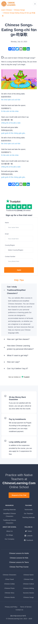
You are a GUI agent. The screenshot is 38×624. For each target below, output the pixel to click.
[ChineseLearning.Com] (8, 4)
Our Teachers (28, 513)
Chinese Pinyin (9, 588)
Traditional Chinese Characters (9, 521)
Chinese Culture (28, 584)
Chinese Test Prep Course (19, 567)
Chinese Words (9, 597)
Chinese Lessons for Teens (19, 562)
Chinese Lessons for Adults (19, 553)
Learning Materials (9, 509)
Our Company (9, 539)
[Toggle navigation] (35, 4)
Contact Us (19, 610)
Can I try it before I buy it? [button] (17, 368)
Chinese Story (9, 593)
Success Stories (28, 593)
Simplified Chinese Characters (9, 515)
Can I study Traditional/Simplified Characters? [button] (16, 290)
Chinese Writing (28, 588)
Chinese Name (29, 575)
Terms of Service (26, 607)
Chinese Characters (9, 575)
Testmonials (29, 509)
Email (7, 234)
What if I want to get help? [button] (17, 355)
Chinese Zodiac (9, 584)
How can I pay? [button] (13, 362)
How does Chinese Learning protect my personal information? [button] (20, 347)
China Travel (9, 579)
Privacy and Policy (11, 607)
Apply (19, 270)
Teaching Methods (28, 517)
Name (7, 222)
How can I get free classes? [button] (18, 339)
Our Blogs (9, 535)
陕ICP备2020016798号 (18, 616)
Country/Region (10, 245)
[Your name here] (19, 227)
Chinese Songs (19, 10)
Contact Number (10, 256)
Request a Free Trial (19, 495)
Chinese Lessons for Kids (19, 558)
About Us (9, 531)
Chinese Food (28, 579)
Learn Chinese (6, 10)
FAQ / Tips (19, 280)
